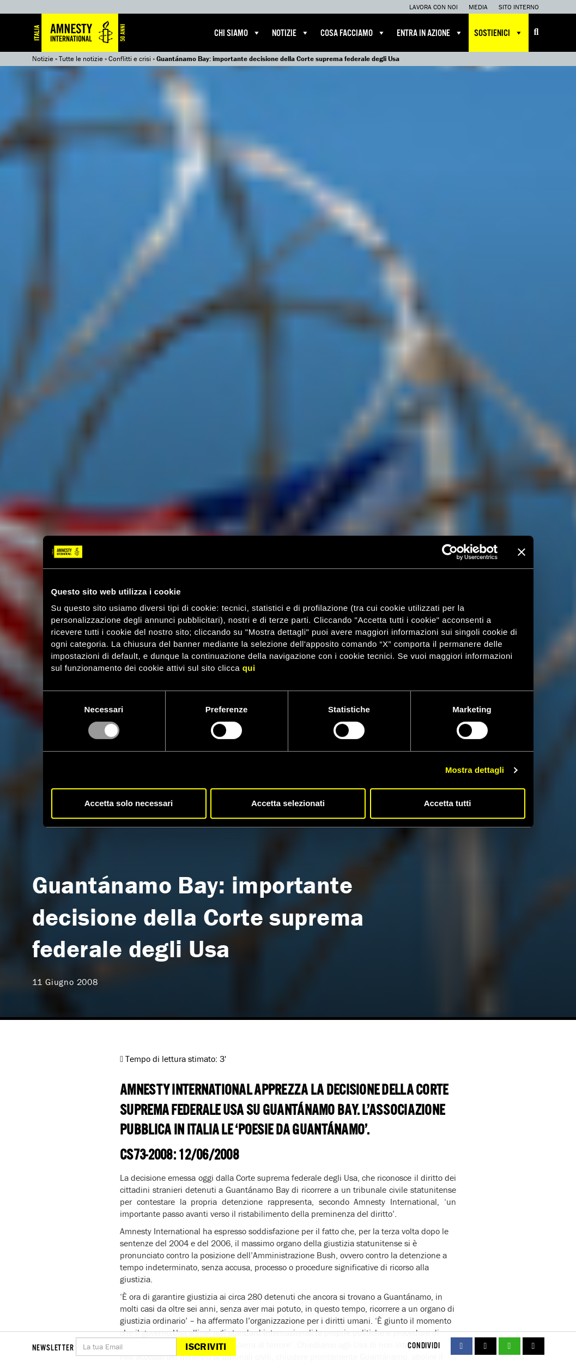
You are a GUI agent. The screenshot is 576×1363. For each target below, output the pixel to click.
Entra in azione (430, 33)
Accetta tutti (447, 803)
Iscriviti (205, 1346)
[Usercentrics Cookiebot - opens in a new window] (450, 552)
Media (478, 7)
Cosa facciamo (353, 33)
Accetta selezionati (288, 803)
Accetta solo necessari (128, 803)
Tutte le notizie (81, 58)
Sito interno (519, 7)
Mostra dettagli (474, 769)
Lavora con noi (433, 7)
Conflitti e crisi (129, 58)
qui (249, 668)
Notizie (291, 33)
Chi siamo (237, 33)
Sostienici (498, 33)
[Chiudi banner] (521, 552)
